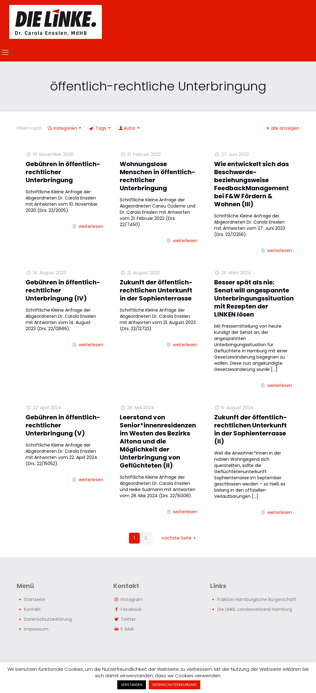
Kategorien (65, 128)
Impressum (36, 629)
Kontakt (32, 609)
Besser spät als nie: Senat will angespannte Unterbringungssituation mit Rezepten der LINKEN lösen (254, 298)
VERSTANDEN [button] (131, 684)
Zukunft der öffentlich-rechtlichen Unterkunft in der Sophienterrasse (156, 290)
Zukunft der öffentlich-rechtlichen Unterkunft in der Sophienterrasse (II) (250, 429)
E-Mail (127, 629)
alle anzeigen (282, 128)
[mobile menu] (5, 52)
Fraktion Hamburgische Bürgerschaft (256, 599)
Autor (129, 128)
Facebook (131, 609)
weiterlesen (91, 226)
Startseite (34, 599)
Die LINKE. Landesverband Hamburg (254, 609)
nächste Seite (180, 538)
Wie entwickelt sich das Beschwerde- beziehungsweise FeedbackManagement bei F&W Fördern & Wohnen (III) (251, 184)
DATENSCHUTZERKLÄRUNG (174, 684)
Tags (100, 128)
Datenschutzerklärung (48, 619)
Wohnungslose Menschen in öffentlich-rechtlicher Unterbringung (157, 176)
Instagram (132, 599)
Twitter (128, 619)
